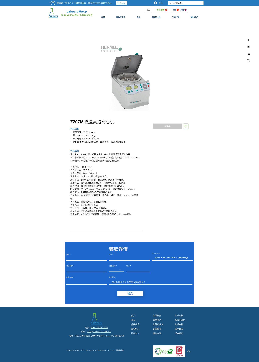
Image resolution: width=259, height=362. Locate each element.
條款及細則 (180, 319)
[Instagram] (248, 46)
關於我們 (157, 319)
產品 (133, 319)
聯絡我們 (179, 333)
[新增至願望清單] (186, 126)
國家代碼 (112, 266)
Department (156, 253)
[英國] (183, 10)
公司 (110, 254)
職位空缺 (157, 333)
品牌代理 (135, 324)
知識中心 (135, 328)
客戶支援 (179, 315)
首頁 (133, 315)
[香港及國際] (162, 10)
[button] (156, 17)
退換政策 (179, 328)
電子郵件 (69, 266)
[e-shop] (248, 60)
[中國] (176, 10)
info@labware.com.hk (99, 331)
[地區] (148, 10)
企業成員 (157, 328)
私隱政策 (179, 324)
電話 (128, 266)
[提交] (130, 293)
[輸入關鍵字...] (185, 3)
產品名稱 (69, 277)
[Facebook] (248, 39)
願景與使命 (158, 324)
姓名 (68, 254)
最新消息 (135, 333)
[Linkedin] (248, 53)
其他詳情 (112, 277)
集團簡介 (157, 315)
